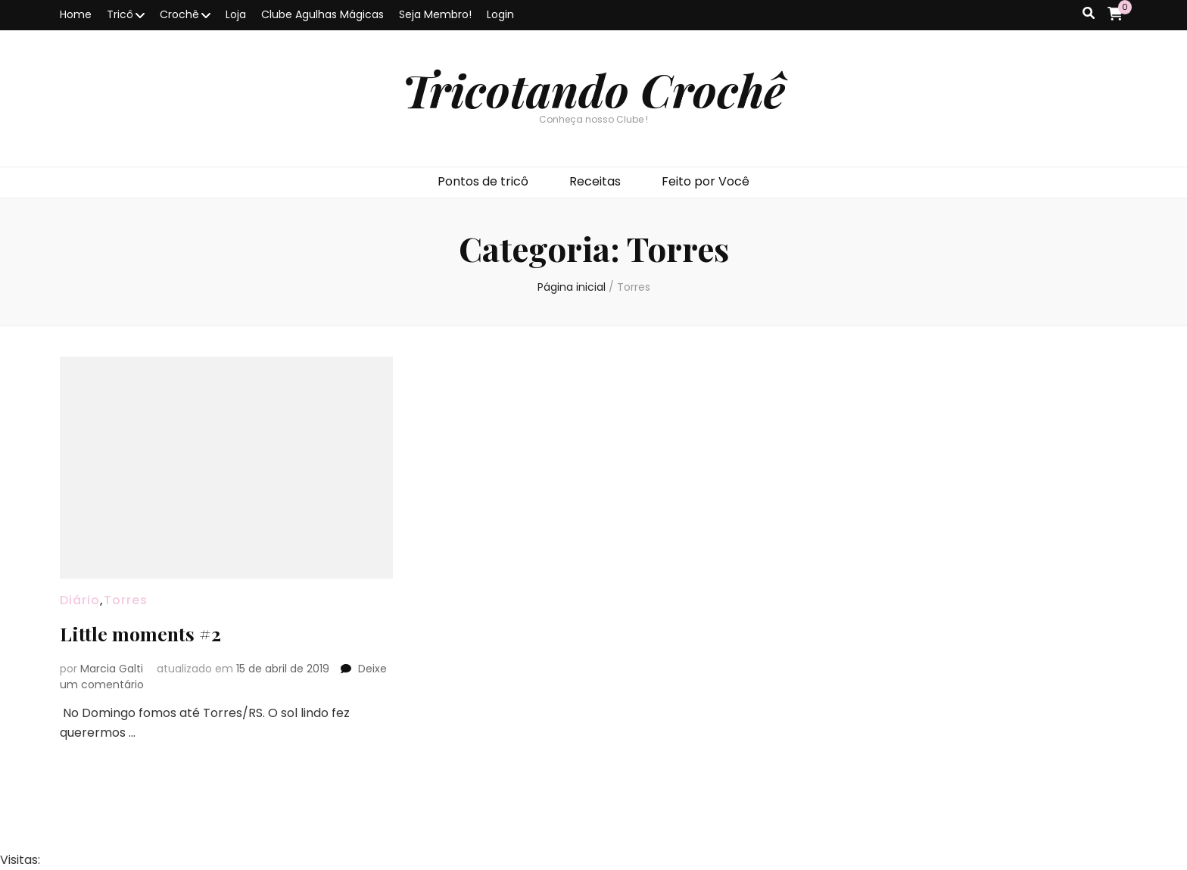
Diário (80, 600)
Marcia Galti (111, 668)
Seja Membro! (435, 14)
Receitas (595, 181)
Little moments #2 (148, 633)
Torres (126, 600)
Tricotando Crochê (593, 89)
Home (76, 14)
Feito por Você (705, 181)
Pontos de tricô (483, 181)
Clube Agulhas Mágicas (322, 14)
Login (500, 14)
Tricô (120, 14)
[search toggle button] (1089, 14)
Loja (236, 14)
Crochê (179, 14)
